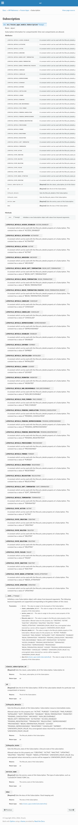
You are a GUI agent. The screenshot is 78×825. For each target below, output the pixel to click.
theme (23, 821)
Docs (4, 10)
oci (40, 3)
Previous (8, 810)
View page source (68, 10)
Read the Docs (39, 821)
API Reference (13, 10)
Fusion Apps (24, 10)
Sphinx (12, 821)
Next (71, 810)
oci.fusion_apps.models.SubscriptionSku (34, 804)
